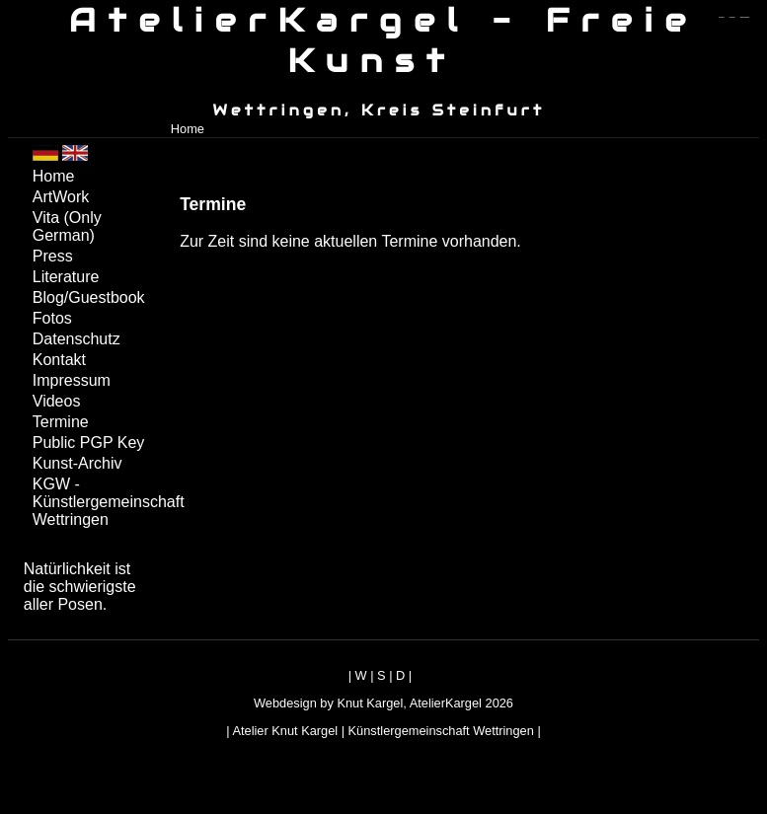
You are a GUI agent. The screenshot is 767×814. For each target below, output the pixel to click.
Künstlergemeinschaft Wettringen (441, 730)
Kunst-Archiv (77, 463)
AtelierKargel (446, 703)
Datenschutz (76, 339)
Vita (67, 226)
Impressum (72, 380)
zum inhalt (732, 17)
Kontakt (59, 359)
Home (187, 128)
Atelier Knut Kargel (285, 730)
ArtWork (61, 196)
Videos (57, 401)
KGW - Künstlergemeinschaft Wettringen (95, 502)
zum (745, 17)
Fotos (52, 318)
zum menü (721, 17)
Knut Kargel (370, 703)
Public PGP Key (89, 442)
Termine (61, 421)
